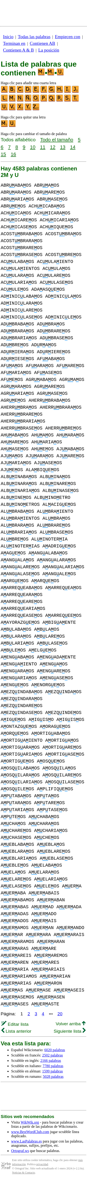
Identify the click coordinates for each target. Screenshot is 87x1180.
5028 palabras (53, 1076)
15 (3, 154)
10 (32, 147)
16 (13, 154)
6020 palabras (54, 1050)
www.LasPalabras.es (26, 1141)
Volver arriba (71, 1023)
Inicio (8, 36)
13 (62, 147)
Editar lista (15, 1024)
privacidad (42, 1164)
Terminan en (14, 43)
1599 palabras (52, 1071)
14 (72, 147)
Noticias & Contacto (23, 1172)
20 (60, 1013)
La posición (48, 50)
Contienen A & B (18, 50)
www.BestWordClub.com (30, 1132)
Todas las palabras (34, 36)
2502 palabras (52, 1055)
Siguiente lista (70, 1031)
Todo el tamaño (56, 139)
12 (52, 147)
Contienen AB (42, 43)
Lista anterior (16, 1031)
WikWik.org (30, 1122)
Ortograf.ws (20, 1151)
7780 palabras (53, 1066)
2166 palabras (50, 1061)
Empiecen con (67, 36)
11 (42, 147)
